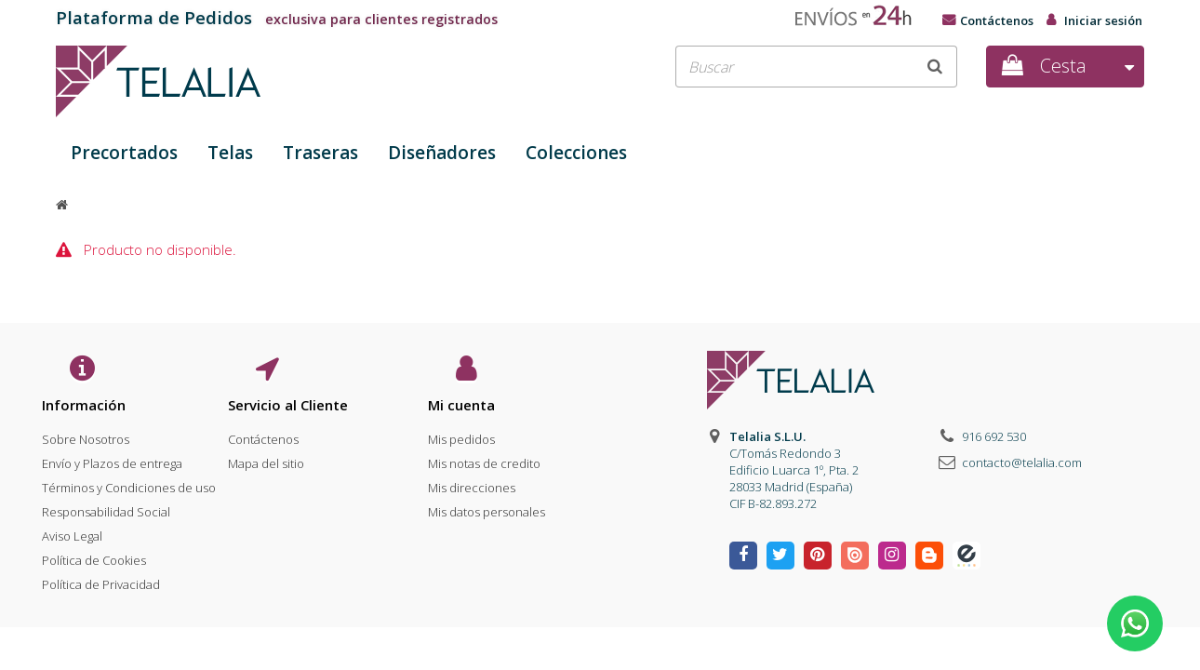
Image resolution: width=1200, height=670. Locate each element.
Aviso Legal (72, 531)
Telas (230, 153)
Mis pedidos (461, 434)
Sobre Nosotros (85, 434)
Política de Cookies (94, 555)
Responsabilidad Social (106, 507)
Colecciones (576, 153)
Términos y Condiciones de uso (129, 483)
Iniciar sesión (1103, 20)
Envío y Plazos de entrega (112, 458)
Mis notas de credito (484, 458)
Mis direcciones (471, 483)
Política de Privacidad (101, 579)
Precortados (124, 153)
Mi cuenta (461, 404)
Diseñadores (442, 153)
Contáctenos (996, 20)
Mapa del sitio (266, 458)
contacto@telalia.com (1022, 462)
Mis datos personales (486, 507)
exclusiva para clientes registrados (277, 19)
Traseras (320, 153)
